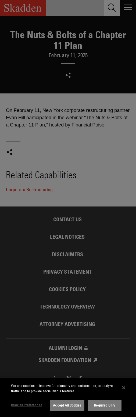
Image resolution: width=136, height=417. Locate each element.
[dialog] (68, 397)
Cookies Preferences (26, 405)
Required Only (104, 405)
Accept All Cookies (67, 405)
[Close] (123, 387)
